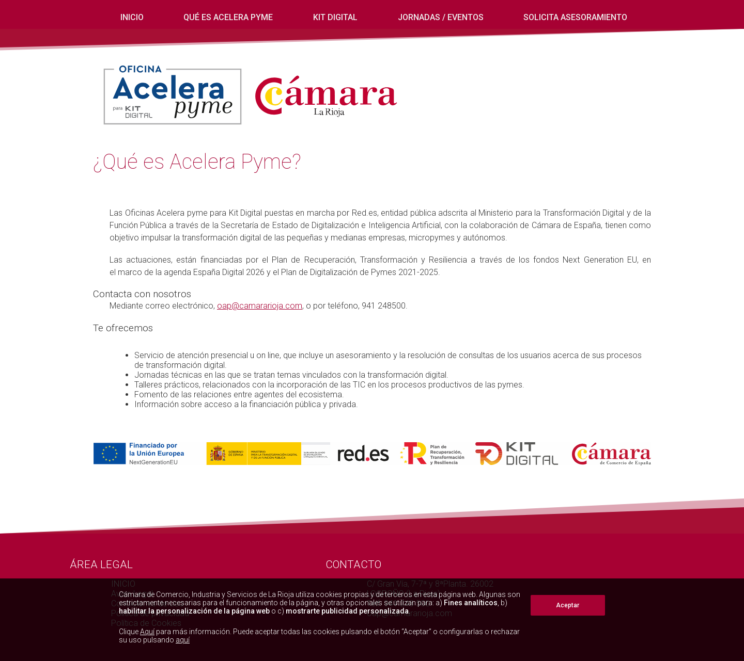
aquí (183, 640)
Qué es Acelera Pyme (228, 17)
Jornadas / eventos (441, 17)
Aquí (147, 631)
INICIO (132, 17)
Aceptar (567, 605)
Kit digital (335, 17)
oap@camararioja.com (259, 306)
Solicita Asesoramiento (575, 17)
